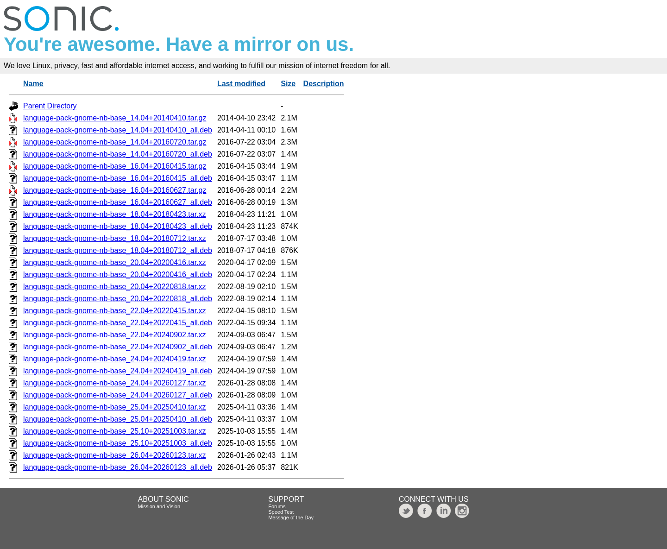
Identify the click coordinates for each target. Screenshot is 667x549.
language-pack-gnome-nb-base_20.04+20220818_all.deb (117, 299)
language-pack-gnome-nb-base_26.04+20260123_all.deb (117, 467)
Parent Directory (50, 106)
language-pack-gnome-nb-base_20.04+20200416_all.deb (117, 274)
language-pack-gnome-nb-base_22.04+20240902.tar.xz (114, 335)
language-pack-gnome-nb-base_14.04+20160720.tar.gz (114, 142)
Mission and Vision (159, 506)
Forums (276, 506)
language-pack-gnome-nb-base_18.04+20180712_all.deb (117, 250)
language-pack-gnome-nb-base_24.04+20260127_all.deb (117, 395)
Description (323, 84)
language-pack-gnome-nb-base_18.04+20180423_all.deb (117, 226)
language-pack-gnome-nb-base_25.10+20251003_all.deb (117, 443)
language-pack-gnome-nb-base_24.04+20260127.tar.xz (114, 383)
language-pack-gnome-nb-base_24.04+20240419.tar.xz (114, 359)
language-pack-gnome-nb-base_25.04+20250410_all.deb (117, 419)
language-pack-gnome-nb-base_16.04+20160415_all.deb (117, 178)
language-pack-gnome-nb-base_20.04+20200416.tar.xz (114, 262)
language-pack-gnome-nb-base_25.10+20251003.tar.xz (114, 431)
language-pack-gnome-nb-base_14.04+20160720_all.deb (117, 154)
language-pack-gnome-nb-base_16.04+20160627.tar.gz (114, 190)
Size (288, 84)
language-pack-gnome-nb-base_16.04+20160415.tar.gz (114, 166)
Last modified (241, 84)
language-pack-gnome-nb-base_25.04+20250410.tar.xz (114, 407)
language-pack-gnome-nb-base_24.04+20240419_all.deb (117, 371)
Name (33, 84)
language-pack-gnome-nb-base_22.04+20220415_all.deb (117, 323)
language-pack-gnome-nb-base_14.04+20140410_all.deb (117, 130)
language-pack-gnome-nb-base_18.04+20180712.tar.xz (114, 238)
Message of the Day (291, 517)
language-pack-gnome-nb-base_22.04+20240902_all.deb (117, 347)
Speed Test (281, 512)
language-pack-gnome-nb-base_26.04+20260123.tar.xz (114, 455)
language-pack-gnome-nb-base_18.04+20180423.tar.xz (114, 214)
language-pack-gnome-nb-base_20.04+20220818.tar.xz (114, 286)
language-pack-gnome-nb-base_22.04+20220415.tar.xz (114, 311)
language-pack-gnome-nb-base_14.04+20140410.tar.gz (114, 118)
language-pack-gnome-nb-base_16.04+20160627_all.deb (117, 202)
